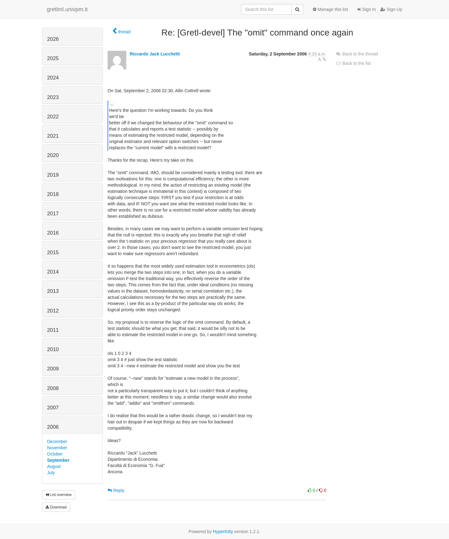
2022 (53, 117)
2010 (53, 349)
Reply (116, 490)
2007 (53, 408)
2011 (53, 330)
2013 (53, 291)
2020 (53, 155)
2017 (53, 214)
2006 (53, 427)
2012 (53, 311)
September (58, 460)
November (57, 447)
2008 (53, 388)
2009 (53, 369)
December (57, 441)
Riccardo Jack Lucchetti (155, 53)
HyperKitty (223, 531)
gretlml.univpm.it (67, 9)
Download (56, 507)
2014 (53, 272)
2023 (53, 97)
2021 (53, 136)
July (51, 472)
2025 (53, 58)
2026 (53, 39)
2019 (53, 175)
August (54, 466)
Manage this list (330, 9)
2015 (53, 252)
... (111, 103)
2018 (53, 194)
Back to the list (353, 63)
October (55, 453)
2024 (53, 78)
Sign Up (391, 9)
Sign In (366, 9)
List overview (59, 495)
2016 (53, 233)
